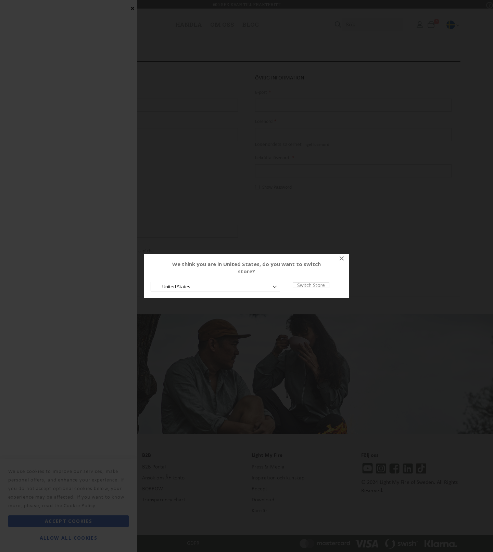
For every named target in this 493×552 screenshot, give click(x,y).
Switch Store (311, 285)
